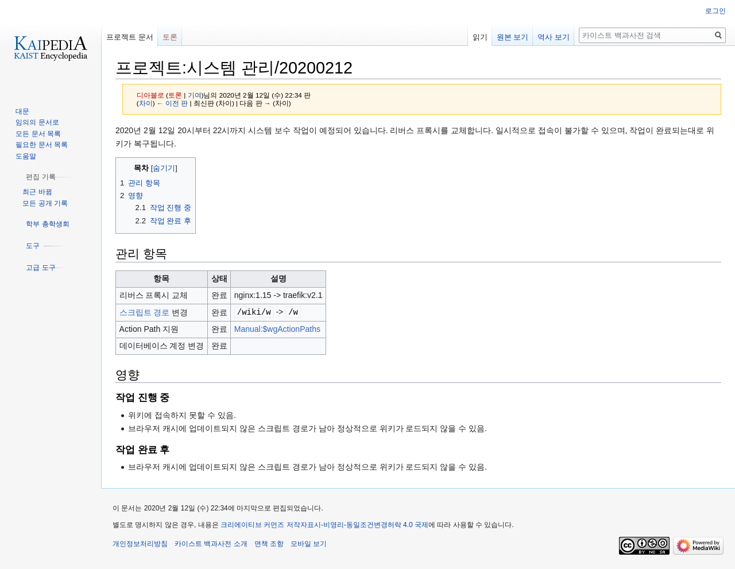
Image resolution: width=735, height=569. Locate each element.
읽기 (480, 37)
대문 (22, 111)
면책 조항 (269, 543)
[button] (40, 177)
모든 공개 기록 (45, 203)
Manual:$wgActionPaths (277, 328)
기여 (195, 95)
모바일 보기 (309, 543)
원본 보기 (513, 37)
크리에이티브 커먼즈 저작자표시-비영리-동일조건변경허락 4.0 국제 (324, 524)
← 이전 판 (172, 103)
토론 (175, 95)
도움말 (26, 156)
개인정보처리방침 (140, 543)
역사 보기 (553, 37)
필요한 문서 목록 (42, 145)
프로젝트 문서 (129, 37)
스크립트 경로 (144, 311)
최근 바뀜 (37, 192)
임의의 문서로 (37, 122)
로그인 (715, 11)
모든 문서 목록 (38, 134)
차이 (146, 103)
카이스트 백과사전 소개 (211, 543)
